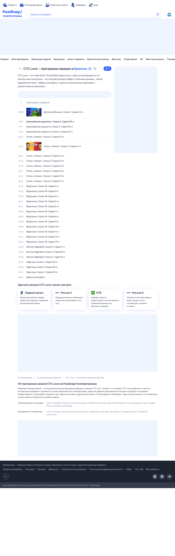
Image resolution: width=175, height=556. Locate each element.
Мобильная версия (12, 469)
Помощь (41, 469)
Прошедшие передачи (34, 102)
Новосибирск (118, 403)
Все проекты (152, 469)
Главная (4, 59)
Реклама (29, 469)
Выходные (59, 59)
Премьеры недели (41, 59)
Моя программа (20, 59)
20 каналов (142, 411)
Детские (116, 59)
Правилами (95, 485)
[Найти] (158, 14)
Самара (151, 403)
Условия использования (73, 469)
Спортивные (130, 59)
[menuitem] (10, 5)
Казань (66, 403)
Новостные (52, 414)
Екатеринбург (105, 403)
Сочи (128, 403)
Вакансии (53, 469)
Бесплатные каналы (98, 59)
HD (141, 59)
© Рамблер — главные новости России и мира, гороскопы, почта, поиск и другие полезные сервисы (54, 464)
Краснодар (67, 405)
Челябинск (93, 403)
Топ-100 (139, 469)
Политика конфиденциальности (106, 469)
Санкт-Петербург (55, 403)
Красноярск (136, 403)
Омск (145, 403)
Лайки (129, 469)
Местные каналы (155, 59)
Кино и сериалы (76, 59)
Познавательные (128, 411)
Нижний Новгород (79, 403)
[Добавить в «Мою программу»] (94, 68)
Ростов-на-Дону (54, 405)
